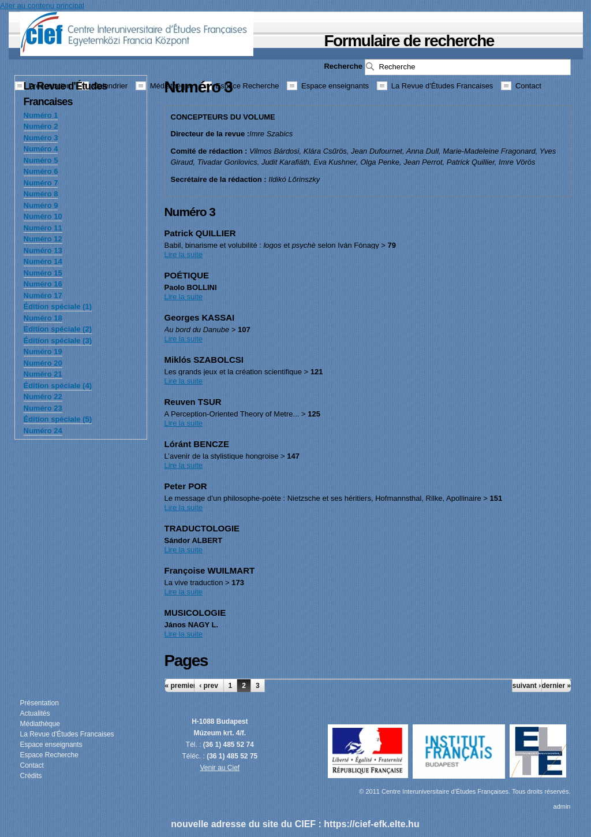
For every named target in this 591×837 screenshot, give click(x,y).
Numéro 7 (41, 182)
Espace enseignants (51, 745)
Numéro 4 (41, 148)
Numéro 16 (43, 284)
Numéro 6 (41, 171)
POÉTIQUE (187, 275)
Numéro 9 (41, 205)
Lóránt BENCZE (197, 444)
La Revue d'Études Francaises (67, 734)
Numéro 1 (41, 115)
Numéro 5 (41, 160)
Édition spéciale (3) (58, 340)
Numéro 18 (43, 318)
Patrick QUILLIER (200, 233)
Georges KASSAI (199, 317)
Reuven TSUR (193, 402)
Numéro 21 (43, 374)
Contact (32, 765)
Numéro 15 (43, 273)
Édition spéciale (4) (58, 385)
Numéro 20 (43, 363)
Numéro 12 (43, 239)
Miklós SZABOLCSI (204, 359)
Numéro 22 (43, 396)
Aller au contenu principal (42, 5)
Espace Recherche (49, 755)
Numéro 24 (43, 430)
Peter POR (185, 486)
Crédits (31, 776)
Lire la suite (183, 254)
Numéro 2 (41, 126)
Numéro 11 (43, 228)
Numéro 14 (43, 261)
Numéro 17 (43, 295)
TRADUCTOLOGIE (202, 528)
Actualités (35, 713)
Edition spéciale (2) (58, 329)
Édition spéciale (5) (58, 419)
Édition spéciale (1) (58, 306)
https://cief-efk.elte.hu (371, 824)
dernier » (556, 686)
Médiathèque (40, 724)
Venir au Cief (220, 768)
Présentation (39, 703)
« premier (179, 686)
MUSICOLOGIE (195, 612)
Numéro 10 (43, 216)
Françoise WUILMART (209, 570)
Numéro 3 (41, 137)
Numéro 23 (43, 408)
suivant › (527, 686)
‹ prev (208, 686)
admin (562, 806)
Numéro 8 (41, 193)
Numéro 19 (43, 351)
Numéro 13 (43, 250)
